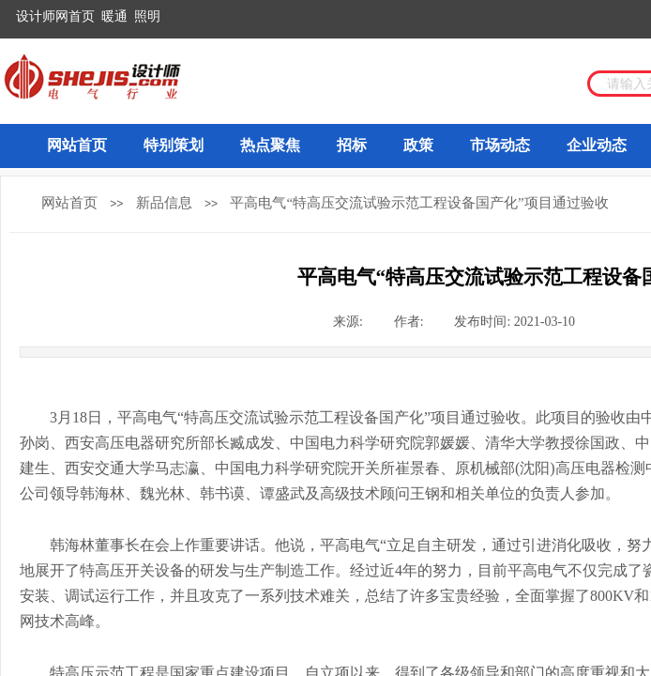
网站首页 (77, 145)
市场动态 (500, 145)
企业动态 (597, 145)
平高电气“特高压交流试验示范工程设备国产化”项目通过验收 (419, 202)
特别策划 (174, 145)
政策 (418, 145)
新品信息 (164, 202)
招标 (352, 145)
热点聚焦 (270, 145)
